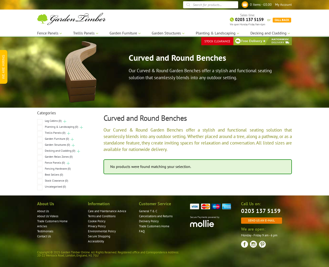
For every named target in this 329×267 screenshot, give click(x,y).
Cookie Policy (96, 221)
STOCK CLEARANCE (217, 41)
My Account (283, 4)
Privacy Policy (97, 226)
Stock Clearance (56, 180)
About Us (43, 211)
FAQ (142, 231)
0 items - (261, 4)
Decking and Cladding (60, 150)
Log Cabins (53, 120)
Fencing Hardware (58, 168)
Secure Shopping (99, 236)
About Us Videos (47, 216)
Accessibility (96, 241)
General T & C (148, 211)
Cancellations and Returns (156, 216)
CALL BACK (282, 19)
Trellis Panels (55, 132)
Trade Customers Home (52, 221)
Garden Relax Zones (59, 156)
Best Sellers (54, 174)
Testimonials (45, 231)
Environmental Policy (102, 231)
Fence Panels (55, 162)
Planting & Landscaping (61, 126)
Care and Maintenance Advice (107, 211)
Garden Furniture (57, 138)
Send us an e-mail (261, 220)
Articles (42, 226)
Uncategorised (55, 186)
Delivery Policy (149, 221)
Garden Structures (57, 144)
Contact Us (44, 236)
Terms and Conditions (101, 216)
